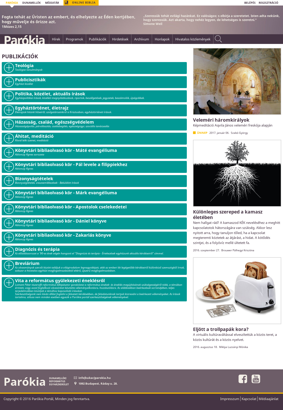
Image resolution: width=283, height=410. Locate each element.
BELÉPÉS (250, 3)
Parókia (24, 40)
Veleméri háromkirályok (221, 120)
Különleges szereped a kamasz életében (227, 214)
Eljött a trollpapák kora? (221, 329)
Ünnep (202, 133)
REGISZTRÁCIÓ (268, 3)
